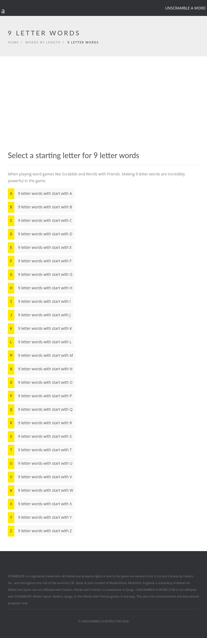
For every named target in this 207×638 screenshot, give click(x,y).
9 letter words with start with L (39, 342)
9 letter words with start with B (40, 207)
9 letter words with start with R (40, 423)
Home (13, 42)
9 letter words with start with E (40, 247)
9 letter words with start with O (40, 382)
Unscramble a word (185, 8)
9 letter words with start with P (40, 396)
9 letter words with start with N (40, 369)
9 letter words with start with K (40, 328)
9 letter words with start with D (40, 234)
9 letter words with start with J (39, 315)
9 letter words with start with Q (40, 409)
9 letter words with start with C (40, 220)
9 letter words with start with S (40, 436)
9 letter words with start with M (40, 355)
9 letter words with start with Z (40, 530)
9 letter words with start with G (40, 274)
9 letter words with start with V (40, 476)
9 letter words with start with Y (40, 517)
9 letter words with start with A (40, 193)
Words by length (43, 42)
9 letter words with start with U (40, 463)
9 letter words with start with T (40, 449)
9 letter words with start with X (40, 503)
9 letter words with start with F (39, 261)
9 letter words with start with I (39, 301)
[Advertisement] (103, 110)
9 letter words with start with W (40, 490)
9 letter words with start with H (40, 288)
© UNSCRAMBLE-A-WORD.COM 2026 (103, 621)
